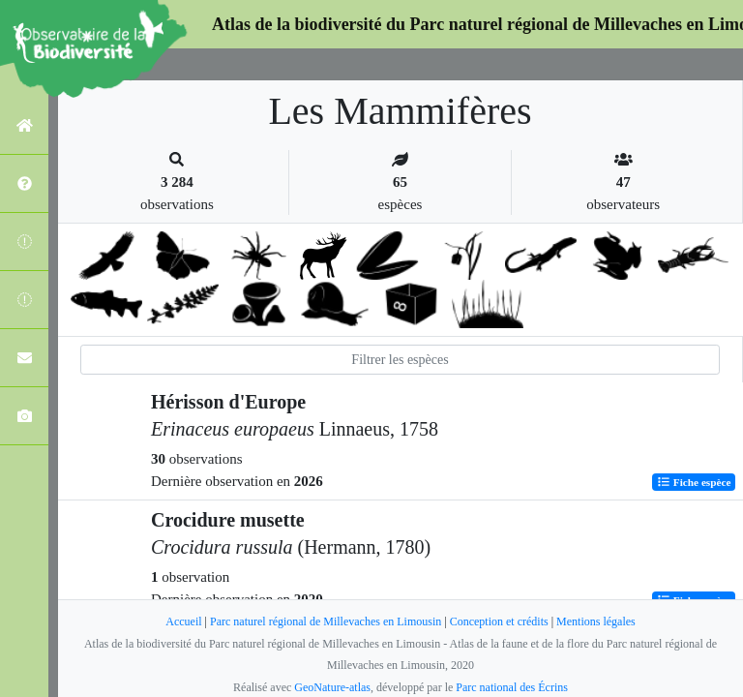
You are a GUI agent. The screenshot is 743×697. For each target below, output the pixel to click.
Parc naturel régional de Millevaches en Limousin (325, 621)
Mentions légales (596, 621)
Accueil (183, 621)
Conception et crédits (499, 621)
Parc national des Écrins (512, 687)
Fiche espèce (694, 482)
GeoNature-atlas (332, 687)
